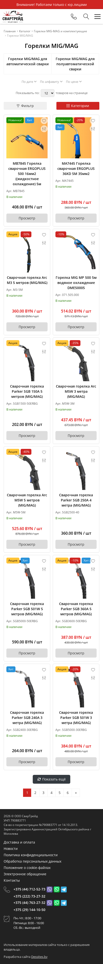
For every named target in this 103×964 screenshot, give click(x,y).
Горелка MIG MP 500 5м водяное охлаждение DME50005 (76, 282)
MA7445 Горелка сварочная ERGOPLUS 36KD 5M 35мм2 (76, 168)
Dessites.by (39, 956)
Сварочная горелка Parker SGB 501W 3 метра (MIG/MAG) (76, 717)
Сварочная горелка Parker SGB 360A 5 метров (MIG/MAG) (76, 608)
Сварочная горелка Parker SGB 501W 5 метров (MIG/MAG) (27, 608)
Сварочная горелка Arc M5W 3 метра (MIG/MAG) (76, 391)
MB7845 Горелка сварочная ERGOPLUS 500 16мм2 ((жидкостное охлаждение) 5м (27, 173)
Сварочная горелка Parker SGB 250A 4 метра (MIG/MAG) (76, 500)
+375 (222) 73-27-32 (29, 896)
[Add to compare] (44, 128)
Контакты (12, 880)
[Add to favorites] (44, 120)
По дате (29, 81)
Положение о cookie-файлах (27, 867)
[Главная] (12, 16)
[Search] (86, 16)
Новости (11, 848)
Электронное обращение (25, 874)
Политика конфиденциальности (31, 855)
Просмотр (27, 218)
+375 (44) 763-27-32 (29, 902)
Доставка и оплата (19, 842)
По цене (74, 81)
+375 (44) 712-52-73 (29, 889)
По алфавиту (51, 81)
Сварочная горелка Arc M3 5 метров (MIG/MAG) (27, 280)
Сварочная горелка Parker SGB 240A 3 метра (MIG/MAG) (27, 717)
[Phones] (73, 16)
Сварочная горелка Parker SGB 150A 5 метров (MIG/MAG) (27, 391)
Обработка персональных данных (32, 861)
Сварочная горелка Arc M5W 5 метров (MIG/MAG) (27, 500)
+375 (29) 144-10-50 (29, 909)
